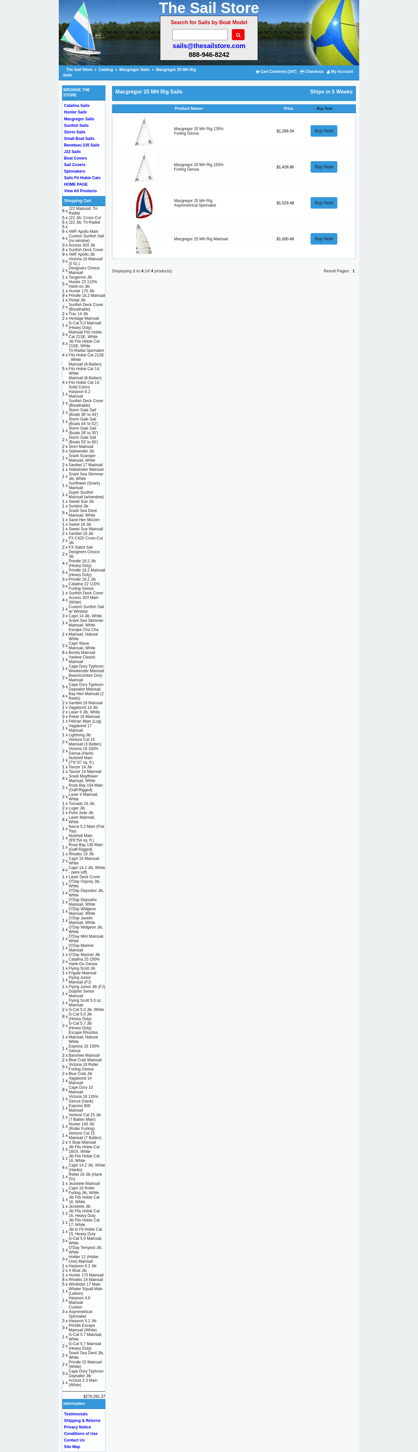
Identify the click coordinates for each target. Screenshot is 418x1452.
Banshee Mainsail (84, 1055)
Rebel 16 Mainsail (84, 716)
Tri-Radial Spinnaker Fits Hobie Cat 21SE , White (86, 355)
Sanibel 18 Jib (81, 533)
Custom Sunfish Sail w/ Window (86, 609)
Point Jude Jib (81, 813)
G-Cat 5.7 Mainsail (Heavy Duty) (85, 1346)
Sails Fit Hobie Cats (82, 178)
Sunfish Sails (76, 125)
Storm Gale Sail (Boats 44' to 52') (83, 421)
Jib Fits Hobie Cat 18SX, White (84, 1149)
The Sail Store (79, 69)
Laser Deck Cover (84, 877)
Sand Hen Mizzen (84, 520)
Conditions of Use (81, 1433)
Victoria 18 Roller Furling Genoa (83, 1066)
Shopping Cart (77, 200)
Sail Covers (74, 164)
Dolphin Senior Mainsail (81, 993)
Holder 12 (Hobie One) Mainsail (83, 1259)
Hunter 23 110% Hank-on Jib (83, 284)
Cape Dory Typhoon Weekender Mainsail (86, 668)
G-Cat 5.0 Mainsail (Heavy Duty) (85, 325)
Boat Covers (75, 158)
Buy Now (324, 130)
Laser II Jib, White (84, 712)
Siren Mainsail (81, 446)
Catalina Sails (76, 105)
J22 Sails (72, 151)
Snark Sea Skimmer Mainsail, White (86, 622)
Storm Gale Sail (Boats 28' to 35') (83, 430)
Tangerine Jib (80, 277)
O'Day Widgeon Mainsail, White (82, 911)
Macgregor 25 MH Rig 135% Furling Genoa (198, 131)
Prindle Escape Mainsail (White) (83, 1327)
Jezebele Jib (79, 1206)
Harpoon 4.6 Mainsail (79, 1300)
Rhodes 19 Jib (81, 854)
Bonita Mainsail (82, 652)
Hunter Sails (75, 112)
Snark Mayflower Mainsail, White (83, 778)
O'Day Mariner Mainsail (81, 947)
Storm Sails (75, 132)
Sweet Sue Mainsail (86, 529)
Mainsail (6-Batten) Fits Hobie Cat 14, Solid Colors (85, 382)
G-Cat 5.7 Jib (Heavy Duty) (80, 1025)
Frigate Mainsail (82, 973)
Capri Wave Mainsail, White (82, 645)
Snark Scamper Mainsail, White (82, 458)
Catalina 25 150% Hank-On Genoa (84, 961)
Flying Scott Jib (82, 968)
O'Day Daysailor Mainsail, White (83, 902)
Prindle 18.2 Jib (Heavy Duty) (82, 563)
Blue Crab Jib (80, 1073)
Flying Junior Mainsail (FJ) (80, 979)
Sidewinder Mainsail (86, 469)
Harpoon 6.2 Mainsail (79, 394)
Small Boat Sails (79, 138)
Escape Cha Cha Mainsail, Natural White (83, 634)
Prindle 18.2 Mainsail (87, 295)
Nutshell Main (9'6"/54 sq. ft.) (81, 838)
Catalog (106, 69)
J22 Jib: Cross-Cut (85, 217)
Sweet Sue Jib (81, 501)
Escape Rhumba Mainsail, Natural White (83, 1037)
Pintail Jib (77, 300)
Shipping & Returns (82, 1420)
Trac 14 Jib (78, 314)
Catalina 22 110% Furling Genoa (84, 586)
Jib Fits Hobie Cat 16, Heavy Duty (84, 1213)
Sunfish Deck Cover (86, 250)
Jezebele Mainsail (84, 1183)
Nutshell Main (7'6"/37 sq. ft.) (81, 760)
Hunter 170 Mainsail (86, 1275)
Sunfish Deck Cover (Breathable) (86, 307)
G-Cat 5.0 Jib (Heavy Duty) (80, 1016)
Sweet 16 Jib (80, 524)
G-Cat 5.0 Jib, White (86, 1009)
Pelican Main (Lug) (85, 721)
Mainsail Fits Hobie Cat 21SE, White (85, 334)
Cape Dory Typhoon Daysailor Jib (86, 1373)
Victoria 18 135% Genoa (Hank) (83, 1098)
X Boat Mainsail (82, 1142)
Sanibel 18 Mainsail (86, 703)
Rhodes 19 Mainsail (86, 1279)
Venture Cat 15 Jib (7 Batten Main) (85, 1117)
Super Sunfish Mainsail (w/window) (86, 494)
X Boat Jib (78, 1270)
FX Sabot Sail (80, 547)
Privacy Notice (77, 1427)
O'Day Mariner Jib (84, 954)
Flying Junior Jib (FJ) (87, 986)
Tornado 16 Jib (81, 803)
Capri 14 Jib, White (85, 616)
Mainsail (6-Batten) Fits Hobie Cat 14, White (85, 369)
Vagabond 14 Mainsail (80, 1080)
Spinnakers (74, 171)
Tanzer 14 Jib (80, 767)
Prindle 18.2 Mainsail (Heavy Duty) (87, 572)
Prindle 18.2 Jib (82, 579)
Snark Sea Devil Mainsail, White (83, 513)
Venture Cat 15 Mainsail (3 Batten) (85, 741)
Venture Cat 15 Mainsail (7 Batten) (85, 1135)
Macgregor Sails (134, 69)
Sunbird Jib (78, 506)
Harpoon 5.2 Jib (82, 1321)
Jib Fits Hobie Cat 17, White (84, 1222)
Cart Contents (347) (276, 71)
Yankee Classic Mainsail (82, 659)
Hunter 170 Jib (81, 291)
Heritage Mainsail (84, 318)
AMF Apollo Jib (82, 254)
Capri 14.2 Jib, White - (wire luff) (87, 870)
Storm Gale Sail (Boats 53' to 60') (83, 439)
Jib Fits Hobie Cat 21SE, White (84, 343)
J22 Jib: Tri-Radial (84, 222)
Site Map (72, 1446)
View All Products (80, 191)
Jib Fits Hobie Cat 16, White (84, 1199)
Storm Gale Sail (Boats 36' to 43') (83, 412)
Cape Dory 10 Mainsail (81, 1089)
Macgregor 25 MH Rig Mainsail (201, 239)
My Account (340, 71)
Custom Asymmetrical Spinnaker (80, 1312)
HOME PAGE (76, 184)
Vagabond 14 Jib (83, 707)
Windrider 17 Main (84, 1284)
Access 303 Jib (82, 245)
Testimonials (76, 1414)
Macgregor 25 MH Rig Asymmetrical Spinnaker (195, 203)
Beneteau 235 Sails (82, 145)
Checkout (311, 71)
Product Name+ (189, 108)
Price (288, 108)
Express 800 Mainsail (79, 1108)
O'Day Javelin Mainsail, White (82, 920)
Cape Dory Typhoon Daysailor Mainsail (86, 687)
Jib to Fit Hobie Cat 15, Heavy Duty (85, 1231)
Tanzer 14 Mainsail (85, 771)
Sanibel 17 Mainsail (86, 465)
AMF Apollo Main (83, 231)
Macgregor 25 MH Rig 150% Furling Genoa (198, 167)
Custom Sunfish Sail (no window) (86, 238)
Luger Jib (77, 808)
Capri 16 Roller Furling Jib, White (84, 1190)
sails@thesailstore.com (209, 45)
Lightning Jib (79, 735)
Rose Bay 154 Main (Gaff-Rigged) (86, 787)
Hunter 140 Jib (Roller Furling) (81, 1126)
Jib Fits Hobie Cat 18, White (84, 1158)
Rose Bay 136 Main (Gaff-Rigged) (86, 847)
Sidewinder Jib (81, 451)
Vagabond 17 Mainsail (80, 728)
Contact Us (74, 1440)
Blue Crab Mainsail (85, 1060)
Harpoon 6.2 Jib (82, 1266)
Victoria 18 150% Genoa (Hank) (83, 751)
